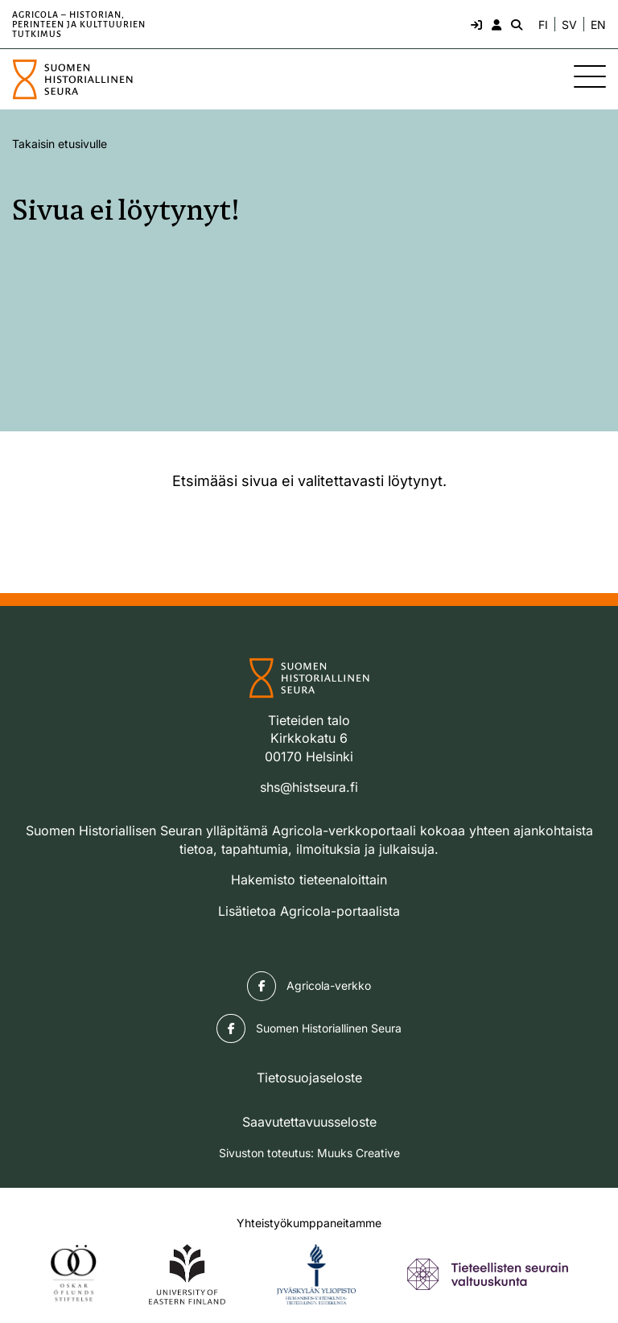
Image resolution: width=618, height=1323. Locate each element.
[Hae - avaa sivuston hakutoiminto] (515, 24)
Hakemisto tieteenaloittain (309, 880)
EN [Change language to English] (598, 25)
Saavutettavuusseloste (309, 1122)
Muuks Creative (358, 1153)
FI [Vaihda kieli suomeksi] (543, 25)
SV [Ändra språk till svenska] (569, 25)
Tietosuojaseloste (309, 1078)
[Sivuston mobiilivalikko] (590, 76)
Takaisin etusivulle (59, 143)
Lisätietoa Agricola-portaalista (309, 911)
